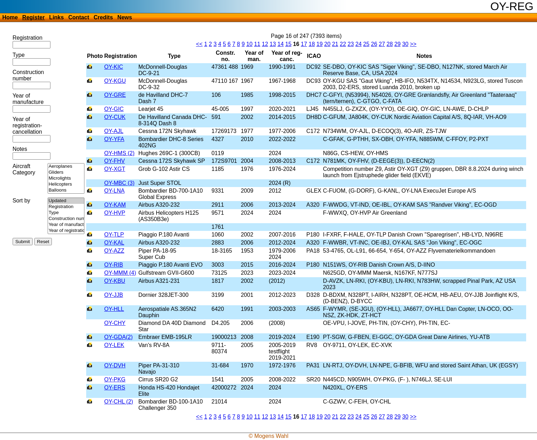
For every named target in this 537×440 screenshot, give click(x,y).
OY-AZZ (114, 251)
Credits (103, 17)
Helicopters (66, 184)
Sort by (21, 201)
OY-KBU (114, 281)
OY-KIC (113, 67)
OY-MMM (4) (120, 273)
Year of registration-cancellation (27, 125)
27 (382, 44)
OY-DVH (115, 365)
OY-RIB (113, 265)
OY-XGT (114, 169)
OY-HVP (114, 213)
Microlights (66, 178)
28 (389, 44)
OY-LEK (114, 345)
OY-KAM (115, 205)
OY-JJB (113, 295)
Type (19, 55)
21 (335, 44)
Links (56, 17)
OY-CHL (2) (118, 402)
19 (319, 44)
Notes (20, 149)
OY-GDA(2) (118, 337)
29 (397, 44)
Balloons (66, 190)
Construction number (28, 75)
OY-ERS (114, 388)
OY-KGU (115, 81)
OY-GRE (115, 95)
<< (199, 44)
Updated (66, 201)
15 (288, 44)
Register (33, 17)
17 (304, 44)
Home (10, 17)
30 (405, 44)
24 (358, 44)
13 (273, 44)
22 (343, 44)
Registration (27, 38)
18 (312, 44)
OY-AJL (114, 131)
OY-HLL (114, 309)
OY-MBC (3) (119, 183)
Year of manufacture (28, 99)
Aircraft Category (24, 169)
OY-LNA (114, 191)
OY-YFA (114, 139)
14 (280, 44)
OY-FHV (114, 161)
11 (257, 44)
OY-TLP (114, 235)
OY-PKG (115, 379)
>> (413, 44)
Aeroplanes (66, 166)
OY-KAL (114, 243)
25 (366, 44)
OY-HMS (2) (119, 153)
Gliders (66, 172)
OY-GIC (114, 109)
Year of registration (66, 231)
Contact (78, 17)
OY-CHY (115, 323)
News (124, 17)
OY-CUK (115, 117)
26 (374, 44)
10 (249, 44)
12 (265, 44)
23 (350, 44)
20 (327, 44)
